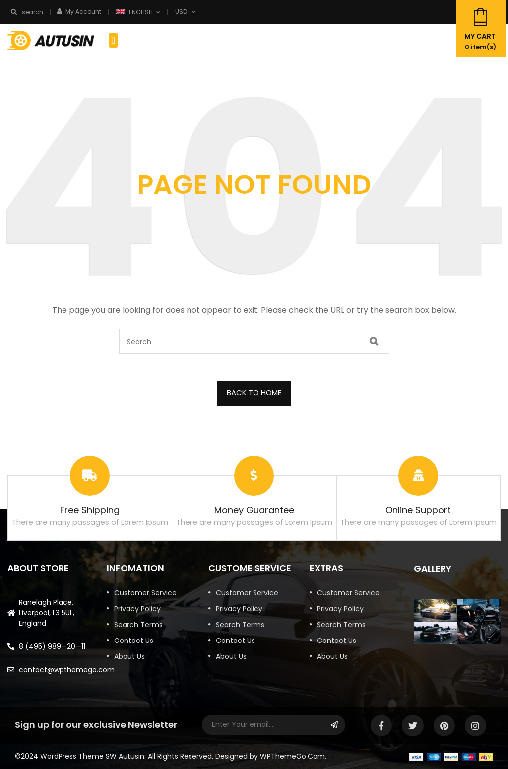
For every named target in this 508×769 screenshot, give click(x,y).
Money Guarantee (254, 510)
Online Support (418, 510)
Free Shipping (90, 510)
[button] (113, 40)
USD (181, 11)
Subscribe (334, 725)
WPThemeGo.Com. (293, 756)
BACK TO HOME (254, 392)
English (135, 12)
